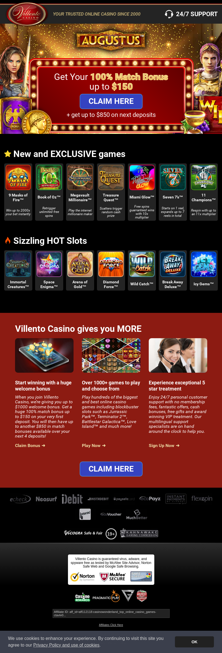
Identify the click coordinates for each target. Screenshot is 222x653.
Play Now (91, 445)
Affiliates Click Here (111, 625)
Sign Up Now (161, 445)
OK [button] (194, 642)
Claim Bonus (27, 445)
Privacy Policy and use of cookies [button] (66, 645)
